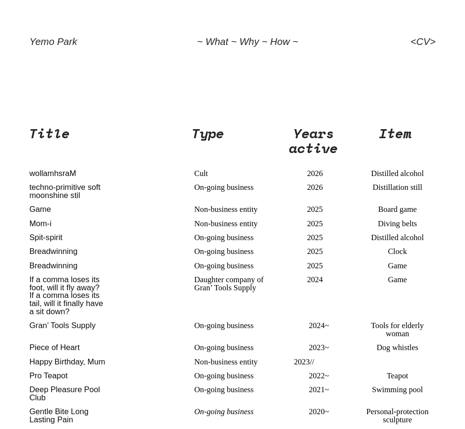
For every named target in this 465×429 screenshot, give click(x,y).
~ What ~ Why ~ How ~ (247, 41)
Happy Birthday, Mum (67, 361)
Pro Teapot (48, 375)
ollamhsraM (55, 173)
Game (40, 209)
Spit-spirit (45, 237)
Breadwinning (53, 251)
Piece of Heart (54, 347)
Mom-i (40, 223)
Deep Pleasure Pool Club (64, 393)
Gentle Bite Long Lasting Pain (58, 415)
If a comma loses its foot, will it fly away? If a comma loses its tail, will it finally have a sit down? (66, 295)
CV (423, 41)
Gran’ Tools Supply (62, 325)
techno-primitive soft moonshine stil (64, 191)
